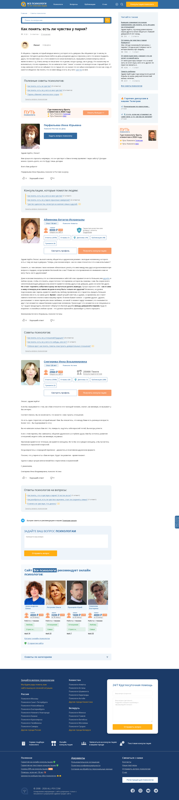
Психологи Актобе (77, 698)
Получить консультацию (95, 251)
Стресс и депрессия (30, 629)
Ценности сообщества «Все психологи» (38, 775)
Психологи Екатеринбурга (32, 709)
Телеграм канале (69, 520)
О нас (104, 4)
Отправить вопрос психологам (136, 769)
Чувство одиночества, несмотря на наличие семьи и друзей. (52, 204)
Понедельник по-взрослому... (137, 106)
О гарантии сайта (35, 643)
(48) (98, 237)
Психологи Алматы (77, 684)
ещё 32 (91, 633)
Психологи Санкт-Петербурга (34, 702)
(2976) (51, 237)
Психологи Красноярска (31, 719)
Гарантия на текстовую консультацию (38, 765)
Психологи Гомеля (77, 716)
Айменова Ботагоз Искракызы (64, 219)
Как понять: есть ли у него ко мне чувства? (44, 90)
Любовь (29, 625)
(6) (50, 243)
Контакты (126, 762)
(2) (50, 385)
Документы (78, 758)
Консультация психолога (142, 4)
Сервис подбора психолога (36, 743)
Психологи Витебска (78, 719)
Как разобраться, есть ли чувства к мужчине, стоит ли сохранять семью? (57, 499)
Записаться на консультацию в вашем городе (103, 743)
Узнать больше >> (95, 112)
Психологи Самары (29, 726)
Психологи (58, 4)
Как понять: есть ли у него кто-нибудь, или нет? (47, 342)
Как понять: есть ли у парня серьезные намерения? (48, 200)
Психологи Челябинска (31, 723)
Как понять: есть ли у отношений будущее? (45, 338)
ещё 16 (27, 633)
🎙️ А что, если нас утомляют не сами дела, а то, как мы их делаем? (136, 115)
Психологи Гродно (77, 726)
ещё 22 (48, 633)
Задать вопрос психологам (36, 99)
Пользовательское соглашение (85, 762)
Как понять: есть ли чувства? (39, 86)
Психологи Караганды (79, 695)
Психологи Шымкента (79, 691)
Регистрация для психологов (140, 780)
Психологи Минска (77, 712)
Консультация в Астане (92, 374)
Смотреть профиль (60, 251)
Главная (24, 13)
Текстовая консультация (139, 743)
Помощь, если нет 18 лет (32, 772)
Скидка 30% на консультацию (34, 769)
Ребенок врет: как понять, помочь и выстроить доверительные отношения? (59, 346)
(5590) (51, 379)
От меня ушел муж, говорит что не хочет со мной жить (136, 57)
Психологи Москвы (29, 698)
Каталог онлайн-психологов (37, 638)
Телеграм (66, 114)
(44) (82, 237)
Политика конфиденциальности (85, 765)
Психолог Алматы (70, 223)
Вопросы (74, 4)
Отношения (45, 34)
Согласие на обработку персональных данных (91, 769)
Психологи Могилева (78, 723)
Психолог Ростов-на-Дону (55, 129)
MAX (64, 116)
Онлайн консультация (65, 743)
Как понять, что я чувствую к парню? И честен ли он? (49, 495)
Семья (49, 629)
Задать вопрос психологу (60, 136)
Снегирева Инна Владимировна (65, 361)
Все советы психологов (131, 86)
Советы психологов (38, 13)
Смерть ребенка (128, 71)
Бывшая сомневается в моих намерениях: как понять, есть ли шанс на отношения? (138, 24)
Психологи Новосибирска (32, 705)
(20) (65, 379)
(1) (64, 237)
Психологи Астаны (77, 688)
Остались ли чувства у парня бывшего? (134, 41)
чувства (79, 70)
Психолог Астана (70, 365)
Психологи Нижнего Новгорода (35, 712)
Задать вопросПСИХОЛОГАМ (177, 522)
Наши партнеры (129, 765)
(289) (99, 379)
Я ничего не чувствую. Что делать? (41, 503)
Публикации (90, 4)
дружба (106, 278)
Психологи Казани (29, 716)
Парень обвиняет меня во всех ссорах (43, 94)
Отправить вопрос (132, 727)
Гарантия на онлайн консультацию (37, 762)
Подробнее (87, 232)
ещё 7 (69, 633)
